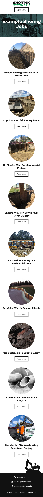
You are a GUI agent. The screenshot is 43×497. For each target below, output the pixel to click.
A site (32, 493)
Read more (21, 82)
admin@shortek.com (21, 482)
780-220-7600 (21, 477)
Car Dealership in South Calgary (21, 352)
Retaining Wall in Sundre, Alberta (21, 308)
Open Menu (21, 10)
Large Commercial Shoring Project (21, 120)
